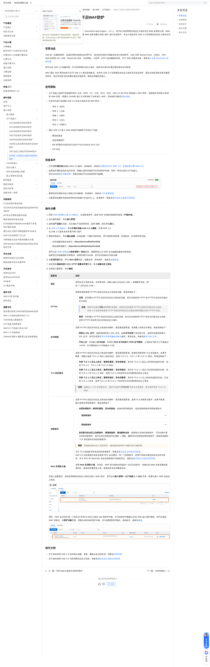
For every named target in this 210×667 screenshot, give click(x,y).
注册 (193, 4)
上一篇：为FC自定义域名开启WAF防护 (64, 580)
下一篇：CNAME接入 (158, 580)
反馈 (111, 593)
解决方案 (45, 4)
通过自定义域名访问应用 (123, 207)
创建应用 (115, 268)
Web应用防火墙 (21, 12)
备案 (180, 4)
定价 (77, 4)
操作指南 (86, 19)
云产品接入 (106, 19)
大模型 (29, 4)
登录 (204, 4)
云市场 (84, 4)
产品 (36, 4)
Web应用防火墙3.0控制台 (65, 224)
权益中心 (68, 4)
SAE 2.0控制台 (58, 237)
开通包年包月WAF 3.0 (110, 175)
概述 (140, 529)
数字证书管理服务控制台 (110, 345)
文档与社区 (56, 4)
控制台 (187, 4)
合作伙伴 (94, 4)
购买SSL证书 (150, 345)
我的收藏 (163, 33)
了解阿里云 (118, 4)
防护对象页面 (65, 183)
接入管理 (95, 19)
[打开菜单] (4, 4)
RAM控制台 (63, 261)
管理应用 (118, 563)
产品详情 (149, 33)
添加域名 (126, 105)
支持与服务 (106, 4)
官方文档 (7, 12)
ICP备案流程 (108, 202)
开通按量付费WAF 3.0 (133, 175)
